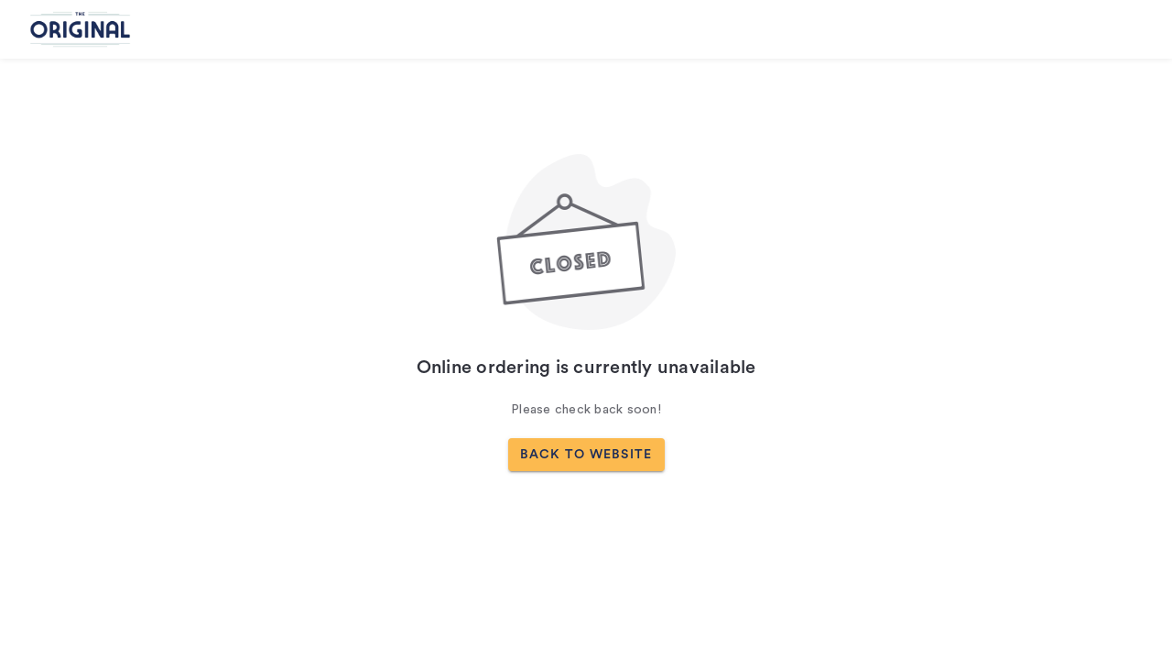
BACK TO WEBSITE (586, 454)
